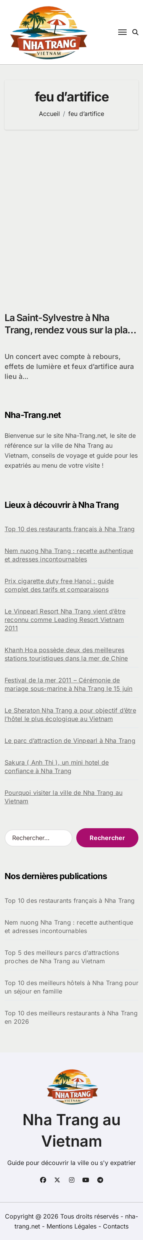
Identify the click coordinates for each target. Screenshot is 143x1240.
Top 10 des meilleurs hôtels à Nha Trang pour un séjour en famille (71, 987)
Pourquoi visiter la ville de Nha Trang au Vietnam (63, 797)
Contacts (116, 1226)
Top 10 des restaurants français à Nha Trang (70, 529)
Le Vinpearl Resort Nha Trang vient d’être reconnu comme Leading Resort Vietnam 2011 (65, 619)
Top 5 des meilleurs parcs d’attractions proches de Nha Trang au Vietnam (62, 957)
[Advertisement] (71, 217)
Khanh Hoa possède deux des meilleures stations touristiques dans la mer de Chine (66, 654)
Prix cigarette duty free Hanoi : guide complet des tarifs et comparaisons (59, 585)
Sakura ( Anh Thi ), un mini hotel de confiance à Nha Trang (57, 767)
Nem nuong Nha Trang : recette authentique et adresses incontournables (69, 555)
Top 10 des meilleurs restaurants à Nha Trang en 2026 (71, 1017)
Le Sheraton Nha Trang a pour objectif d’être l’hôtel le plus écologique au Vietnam (70, 714)
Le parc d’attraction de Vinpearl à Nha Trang (70, 740)
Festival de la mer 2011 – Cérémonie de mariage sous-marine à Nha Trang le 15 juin (68, 684)
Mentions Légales (72, 1226)
